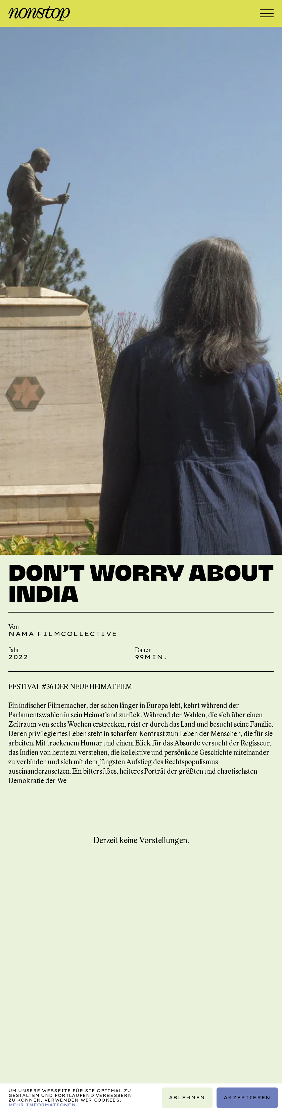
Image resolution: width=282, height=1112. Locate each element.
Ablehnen (187, 1097)
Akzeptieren (247, 1097)
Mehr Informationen (42, 1104)
